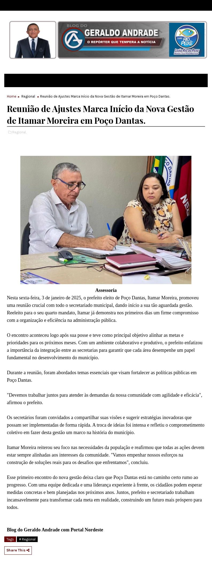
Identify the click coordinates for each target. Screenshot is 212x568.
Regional (28, 96)
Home (11, 96)
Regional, (19, 132)
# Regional (27, 539)
